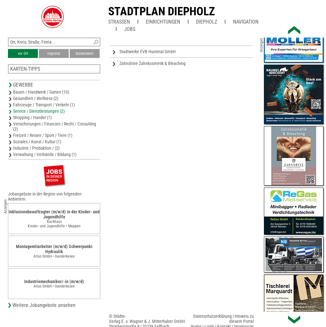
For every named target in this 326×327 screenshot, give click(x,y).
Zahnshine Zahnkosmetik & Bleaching (152, 63)
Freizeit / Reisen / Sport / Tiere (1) (42, 135)
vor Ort (23, 53)
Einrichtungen (163, 22)
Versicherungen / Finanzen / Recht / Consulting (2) (54, 126)
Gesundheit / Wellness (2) (35, 98)
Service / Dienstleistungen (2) (39, 111)
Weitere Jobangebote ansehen (43, 305)
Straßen (119, 22)
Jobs (129, 29)
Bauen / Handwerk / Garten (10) (41, 92)
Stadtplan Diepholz (161, 11)
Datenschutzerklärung (212, 316)
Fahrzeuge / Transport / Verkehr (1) (44, 104)
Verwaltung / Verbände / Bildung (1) (44, 154)
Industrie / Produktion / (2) (36, 148)
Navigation (246, 22)
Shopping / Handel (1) (32, 117)
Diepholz (206, 22)
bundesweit (85, 53)
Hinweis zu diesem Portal (241, 319)
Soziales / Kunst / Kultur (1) (37, 141)
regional (53, 53)
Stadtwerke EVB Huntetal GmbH (147, 51)
